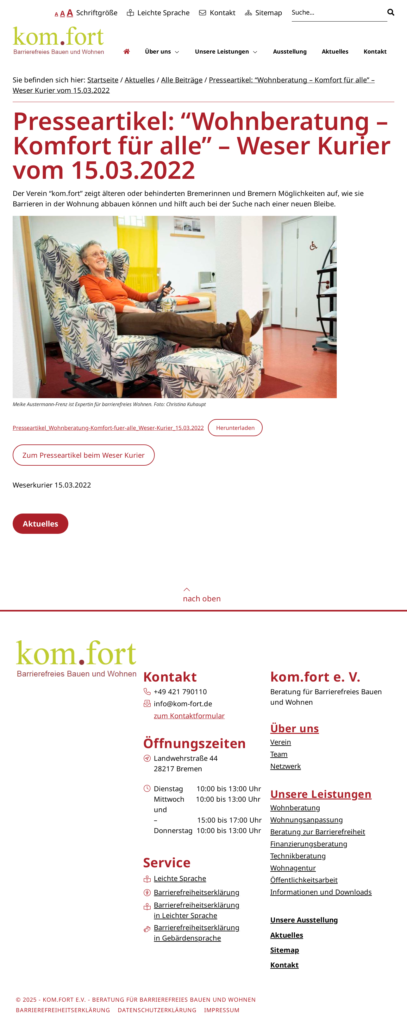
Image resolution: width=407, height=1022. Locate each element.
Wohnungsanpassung (306, 819)
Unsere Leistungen (226, 51)
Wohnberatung (295, 807)
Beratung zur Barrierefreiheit (317, 831)
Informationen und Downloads (321, 891)
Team (279, 754)
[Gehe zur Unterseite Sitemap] (264, 12)
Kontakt (375, 51)
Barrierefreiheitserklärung (63, 1010)
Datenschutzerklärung (157, 1010)
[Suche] (390, 12)
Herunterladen (235, 427)
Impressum (222, 1010)
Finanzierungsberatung (309, 843)
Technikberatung (298, 855)
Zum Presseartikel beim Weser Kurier (83, 455)
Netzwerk (285, 766)
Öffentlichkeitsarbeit (304, 879)
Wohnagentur (293, 867)
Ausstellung (290, 51)
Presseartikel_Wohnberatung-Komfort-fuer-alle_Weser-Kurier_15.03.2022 (108, 427)
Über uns (162, 51)
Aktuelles (335, 51)
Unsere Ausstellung (304, 919)
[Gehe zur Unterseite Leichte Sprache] (158, 12)
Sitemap (284, 949)
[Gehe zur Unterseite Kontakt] (217, 12)
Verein (280, 742)
